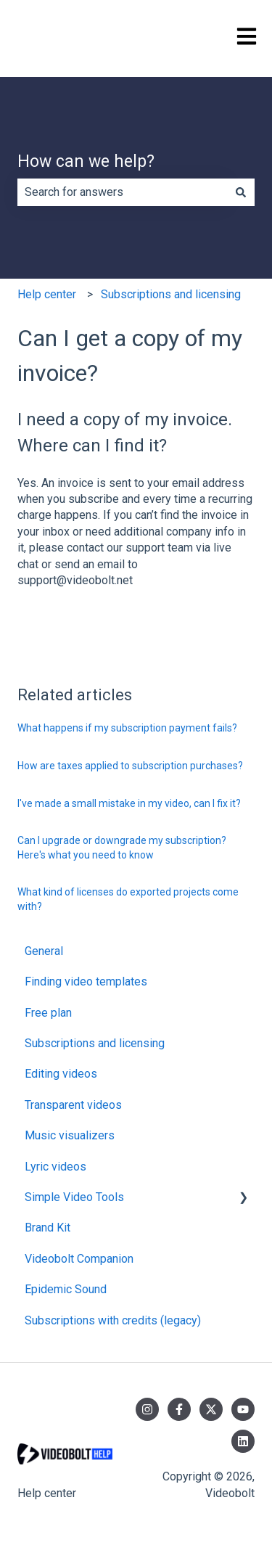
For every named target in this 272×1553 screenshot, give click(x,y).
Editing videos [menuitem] (61, 1074)
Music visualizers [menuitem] (70, 1135)
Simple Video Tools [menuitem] (74, 1197)
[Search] (241, 192)
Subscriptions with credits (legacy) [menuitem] (113, 1320)
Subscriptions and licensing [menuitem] (95, 1043)
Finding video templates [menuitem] (86, 981)
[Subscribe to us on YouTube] (243, 1409)
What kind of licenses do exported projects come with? (128, 899)
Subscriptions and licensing (171, 294)
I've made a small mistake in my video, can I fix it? (129, 803)
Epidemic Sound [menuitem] (66, 1289)
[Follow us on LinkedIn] (243, 1441)
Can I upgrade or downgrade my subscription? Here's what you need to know (121, 848)
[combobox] (122, 192)
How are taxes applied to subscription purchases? (130, 765)
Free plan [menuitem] (48, 1013)
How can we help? (85, 161)
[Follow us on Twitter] (211, 1409)
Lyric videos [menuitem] (55, 1166)
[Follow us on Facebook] (179, 1409)
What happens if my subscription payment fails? (127, 728)
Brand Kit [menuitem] (47, 1227)
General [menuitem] (44, 951)
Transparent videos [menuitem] (73, 1105)
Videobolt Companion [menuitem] (79, 1259)
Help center (46, 294)
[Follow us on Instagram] (147, 1409)
